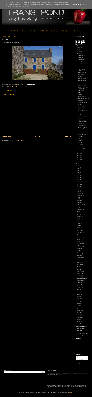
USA (78, 303)
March (80, 146)
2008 (78, 172)
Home (5, 31)
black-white (79, 206)
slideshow (79, 291)
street (78, 294)
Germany (79, 232)
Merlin (79, 92)
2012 (78, 157)
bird (78, 202)
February (80, 148)
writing (78, 321)
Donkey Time (81, 123)
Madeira (79, 255)
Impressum (77, 31)
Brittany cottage (81, 63)
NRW (78, 268)
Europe (20, 86)
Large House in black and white (83, 88)
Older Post (68, 136)
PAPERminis (43, 31)
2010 (78, 175)
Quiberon (80, 67)
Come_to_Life (80, 218)
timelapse (79, 300)
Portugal (79, 285)
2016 (78, 51)
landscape (79, 248)
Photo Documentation (82, 278)
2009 (78, 174)
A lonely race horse (82, 61)
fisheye (78, 227)
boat (78, 207)
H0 (77, 234)
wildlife (78, 317)
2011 (78, 159)
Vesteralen (79, 307)
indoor (78, 241)
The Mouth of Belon (82, 72)
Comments (80, 359)
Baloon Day (81, 118)
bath (78, 198)
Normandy (79, 262)
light (78, 252)
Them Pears (81, 132)
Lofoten (78, 253)
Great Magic (81, 90)
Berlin (78, 200)
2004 (78, 167)
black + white (80, 204)
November (81, 57)
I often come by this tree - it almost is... (83, 121)
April (79, 144)
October (80, 59)
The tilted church (82, 78)
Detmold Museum (82, 125)
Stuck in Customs (81, 328)
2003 (78, 165)
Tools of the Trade (82, 85)
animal (78, 193)
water (78, 312)
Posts (78, 356)
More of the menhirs (82, 65)
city (16, 86)
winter (78, 319)
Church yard (81, 106)
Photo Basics (66, 31)
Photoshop (79, 282)
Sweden (79, 298)
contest (78, 220)
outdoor (29, 86)
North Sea (79, 264)
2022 (78, 190)
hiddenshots (79, 237)
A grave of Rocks (82, 100)
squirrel (78, 292)
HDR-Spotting (80, 330)
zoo (78, 323)
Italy (78, 245)
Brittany (12, 86)
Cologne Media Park (83, 114)
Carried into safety (82, 116)
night (78, 261)
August (80, 136)
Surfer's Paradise (82, 96)
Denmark (79, 221)
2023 (78, 47)
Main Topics (54, 31)
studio (78, 296)
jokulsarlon (79, 246)
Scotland (79, 289)
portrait (78, 284)
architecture (79, 195)
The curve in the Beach (83, 98)
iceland (78, 239)
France (25, 86)
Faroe (78, 225)
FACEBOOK (14, 31)
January (80, 150)
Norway (78, 266)
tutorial (78, 301)
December (81, 55)
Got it (85, 4)
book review (79, 209)
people (78, 276)
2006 (78, 168)
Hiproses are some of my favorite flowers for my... (83, 129)
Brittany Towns (81, 108)
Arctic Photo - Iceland (82, 332)
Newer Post (7, 136)
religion (78, 287)
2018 (78, 49)
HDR (78, 236)
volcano (78, 310)
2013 (78, 155)
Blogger (70, 392)
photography (80, 280)
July (79, 138)
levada (78, 250)
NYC (78, 269)
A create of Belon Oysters (82, 70)
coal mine (79, 216)
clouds (78, 214)
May (79, 142)
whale (78, 315)
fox (77, 229)
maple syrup (80, 257)
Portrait (24, 31)
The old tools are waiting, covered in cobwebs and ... (83, 82)
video (78, 308)
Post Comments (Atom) (17, 140)
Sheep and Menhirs (82, 102)
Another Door (81, 104)
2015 (8, 86)
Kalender (33, 31)
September (81, 134)
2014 (78, 153)
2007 (78, 170)
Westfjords (79, 314)
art (77, 197)
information (79, 243)
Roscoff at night (81, 74)
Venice (78, 305)
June (79, 140)
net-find (78, 259)
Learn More (77, 4)
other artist (79, 271)
